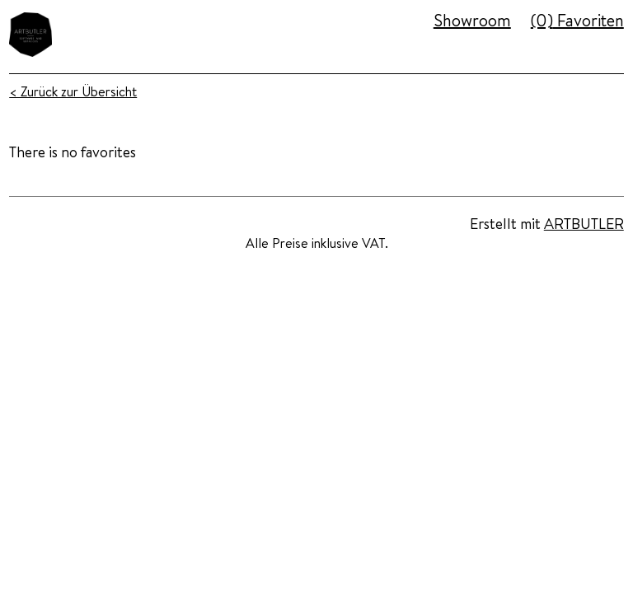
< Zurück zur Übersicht (73, 91)
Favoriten (577, 20)
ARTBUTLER (584, 223)
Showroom (472, 20)
